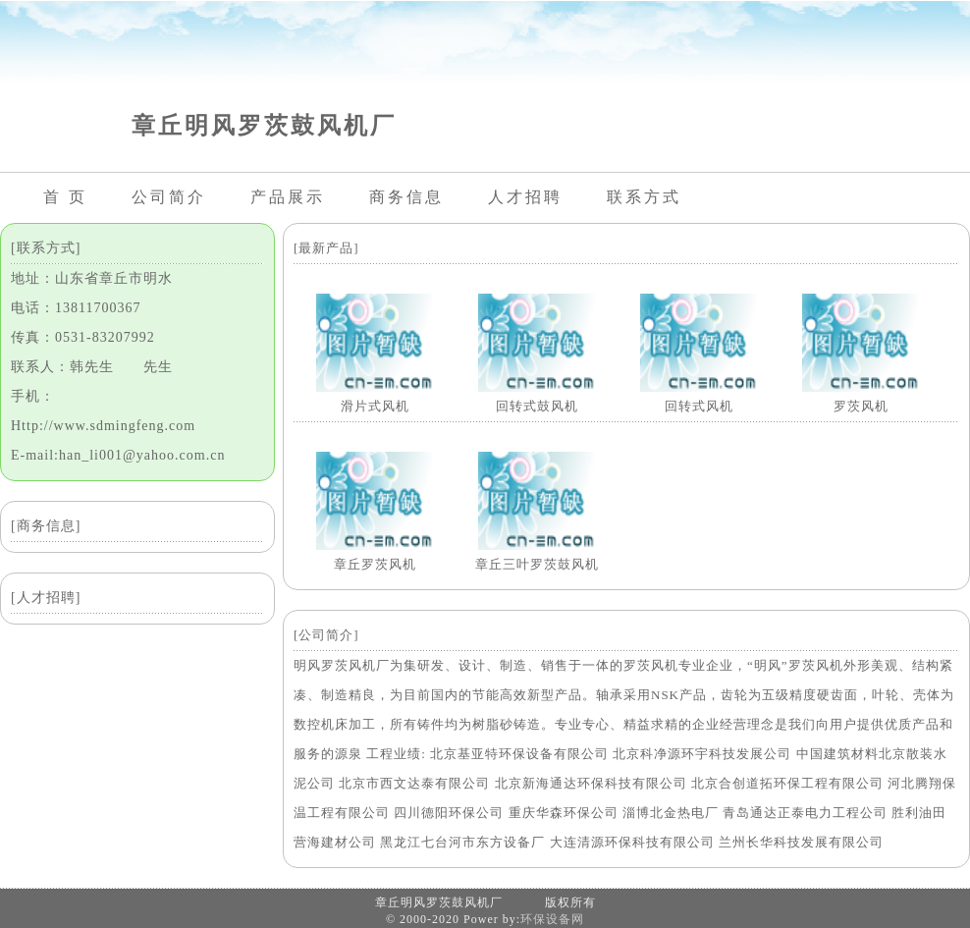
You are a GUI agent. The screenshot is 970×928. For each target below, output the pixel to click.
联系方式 (644, 197)
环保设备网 (552, 919)
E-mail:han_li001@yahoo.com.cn (118, 455)
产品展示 (287, 197)
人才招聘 (525, 197)
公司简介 (169, 197)
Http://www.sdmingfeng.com (103, 425)
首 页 (65, 197)
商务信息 (406, 197)
